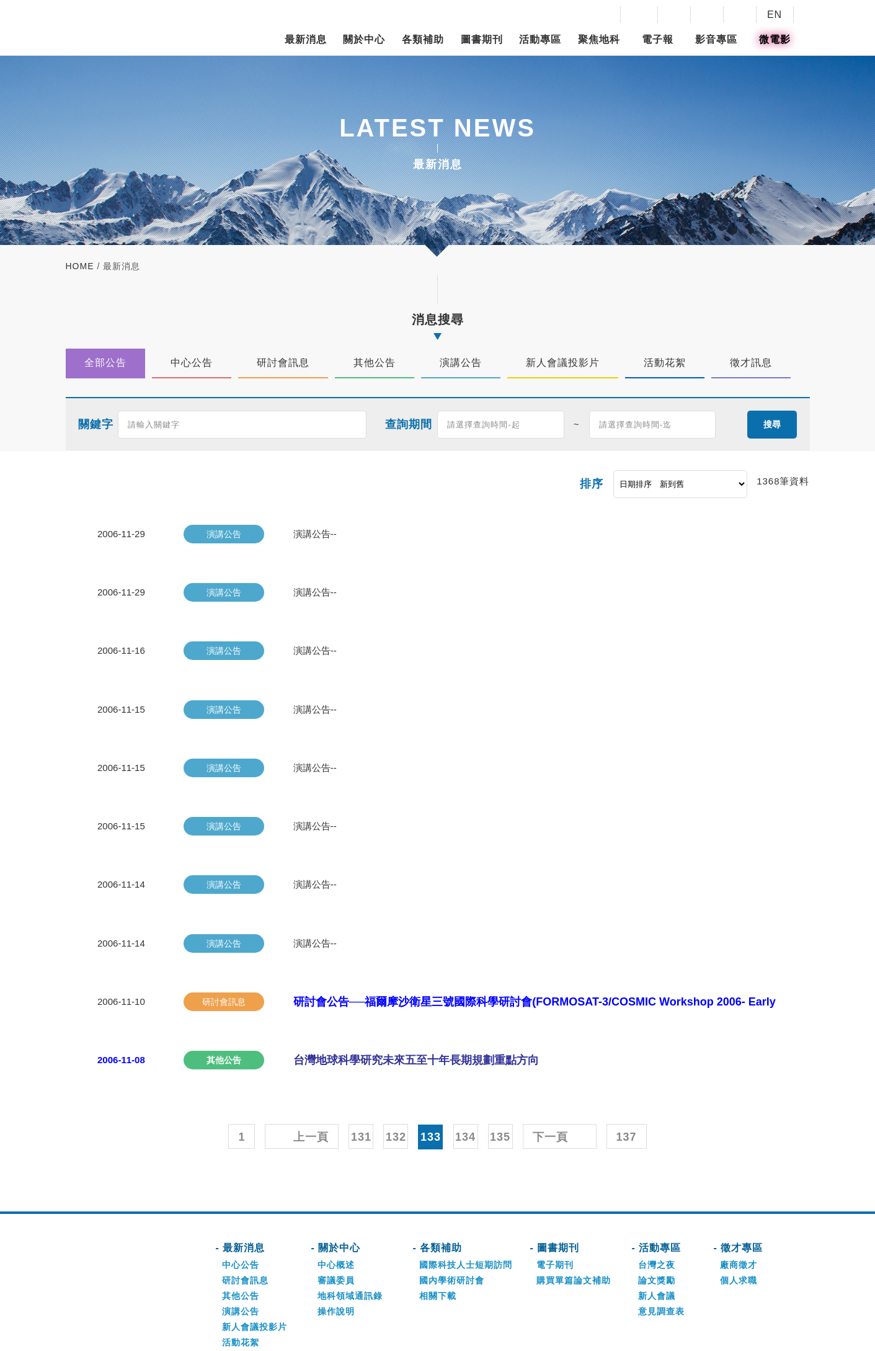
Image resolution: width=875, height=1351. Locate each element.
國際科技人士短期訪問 (465, 1200)
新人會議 (656, 1231)
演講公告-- (314, 532)
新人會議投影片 (254, 1262)
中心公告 (240, 1200)
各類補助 (423, 39)
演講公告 (240, 1247)
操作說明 (336, 1247)
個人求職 (738, 1216)
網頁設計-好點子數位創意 (620, 1335)
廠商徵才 (738, 1200)
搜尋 (772, 424)
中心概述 (336, 1200)
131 (361, 1072)
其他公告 (240, 1231)
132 (396, 1072)
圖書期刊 (482, 39)
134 (465, 1072)
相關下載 (437, 1231)
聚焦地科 (599, 39)
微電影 (775, 39)
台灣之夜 (656, 1200)
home (80, 266)
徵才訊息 (240, 1293)
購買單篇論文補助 (573, 1216)
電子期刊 (555, 1200)
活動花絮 (240, 1278)
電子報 (657, 39)
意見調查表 (661, 1247)
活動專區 (540, 39)
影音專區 (716, 39)
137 (626, 1072)
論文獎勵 (656, 1216)
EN (774, 14)
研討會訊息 (245, 1216)
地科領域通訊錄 (350, 1231)
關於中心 (364, 39)
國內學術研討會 (451, 1216)
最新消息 (306, 39)
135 (500, 1072)
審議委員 (336, 1216)
